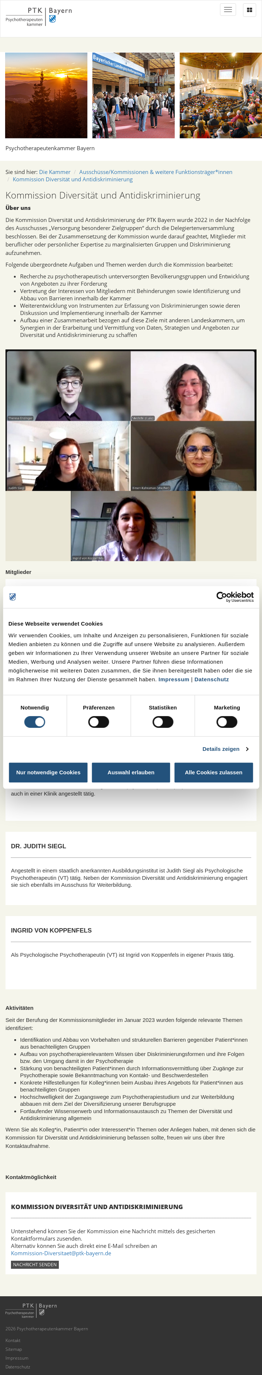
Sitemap (13, 1349)
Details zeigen (220, 749)
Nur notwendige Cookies (48, 772)
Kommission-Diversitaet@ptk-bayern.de (61, 1253)
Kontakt (12, 1340)
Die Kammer (55, 171)
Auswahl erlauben (130, 772)
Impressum (174, 679)
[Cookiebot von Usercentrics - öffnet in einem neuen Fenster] (222, 597)
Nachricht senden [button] (35, 1264)
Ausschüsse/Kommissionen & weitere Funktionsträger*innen (155, 171)
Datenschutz (211, 679)
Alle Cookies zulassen (214, 772)
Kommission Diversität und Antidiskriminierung (73, 179)
